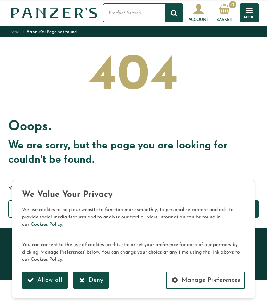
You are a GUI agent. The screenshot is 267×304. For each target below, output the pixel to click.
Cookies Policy (46, 224)
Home (13, 32)
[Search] (174, 12)
